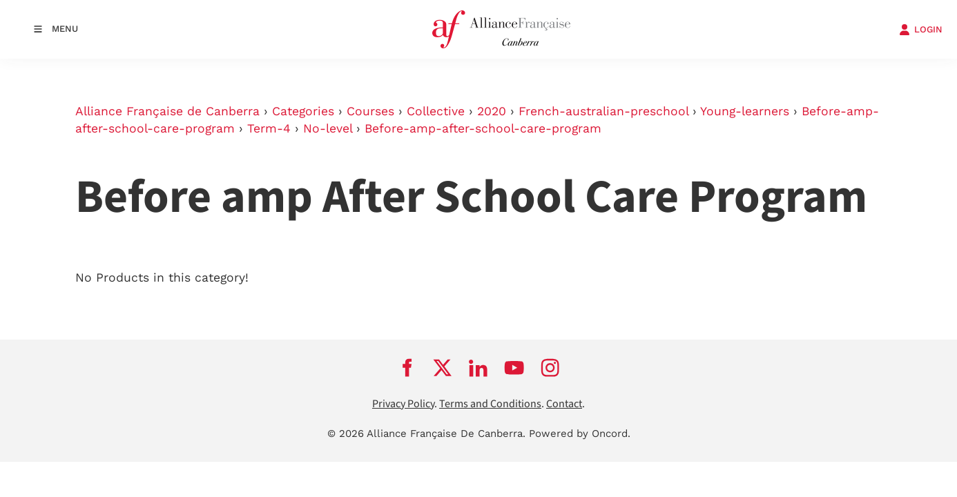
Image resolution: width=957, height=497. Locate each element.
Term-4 (269, 128)
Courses (370, 111)
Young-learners (744, 111)
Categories (303, 111)
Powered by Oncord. (579, 433)
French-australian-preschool (603, 111)
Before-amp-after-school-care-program (483, 128)
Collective (436, 111)
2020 (491, 111)
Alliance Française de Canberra (167, 111)
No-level (327, 128)
